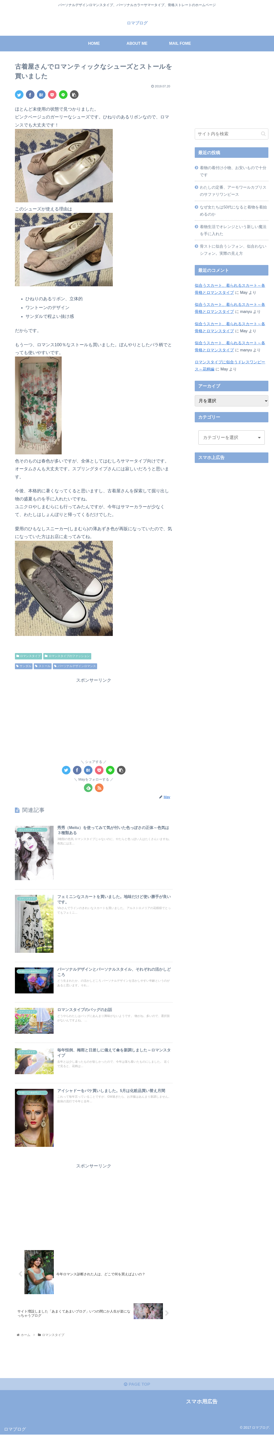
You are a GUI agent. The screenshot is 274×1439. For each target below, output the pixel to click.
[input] (231, 133)
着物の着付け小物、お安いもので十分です (233, 171)
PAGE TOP (136, 1388)
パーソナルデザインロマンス (75, 666)
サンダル (24, 666)
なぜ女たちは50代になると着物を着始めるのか (233, 210)
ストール (42, 666)
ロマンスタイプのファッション (67, 656)
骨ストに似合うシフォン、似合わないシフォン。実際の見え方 (233, 249)
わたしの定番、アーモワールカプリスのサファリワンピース (233, 190)
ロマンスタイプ (28, 656)
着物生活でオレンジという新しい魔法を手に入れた (233, 230)
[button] (263, 134)
